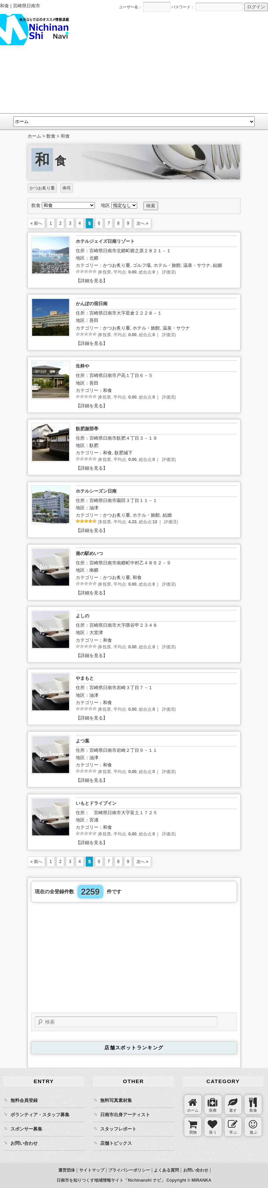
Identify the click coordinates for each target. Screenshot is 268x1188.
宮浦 (93, 820)
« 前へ (36, 223)
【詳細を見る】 (91, 280)
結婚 (217, 265)
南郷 (93, 570)
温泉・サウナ (196, 265)
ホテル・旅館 (167, 265)
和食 (107, 390)
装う (212, 1127)
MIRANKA (201, 1180)
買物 (192, 1127)
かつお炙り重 (42, 188)
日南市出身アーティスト (125, 1114)
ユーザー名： (130, 7)
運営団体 (66, 1170)
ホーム (34, 136)
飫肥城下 (123, 452)
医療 (212, 1105)
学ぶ (233, 1127)
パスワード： (182, 7)
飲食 (253, 1105)
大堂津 (96, 632)
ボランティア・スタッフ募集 (39, 1114)
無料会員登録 (24, 1100)
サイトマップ (91, 1170)
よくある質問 (166, 1170)
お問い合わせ (24, 1143)
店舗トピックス (116, 1143)
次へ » (142, 223)
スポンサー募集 (26, 1129)
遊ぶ (253, 1127)
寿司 (66, 188)
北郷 (93, 258)
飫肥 (93, 445)
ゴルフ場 (142, 265)
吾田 (93, 320)
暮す (233, 1105)
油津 (93, 507)
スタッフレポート (118, 1129)
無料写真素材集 (116, 1100)
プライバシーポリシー (129, 1170)
